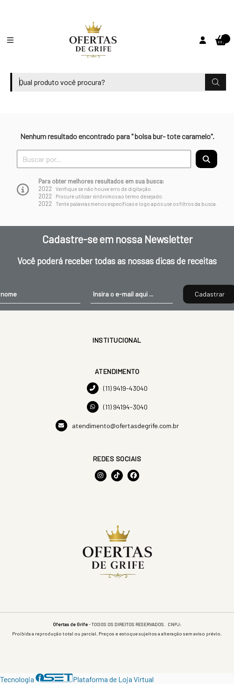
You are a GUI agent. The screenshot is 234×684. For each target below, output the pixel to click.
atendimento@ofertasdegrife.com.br (117, 425)
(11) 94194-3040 (117, 407)
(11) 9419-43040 (117, 388)
